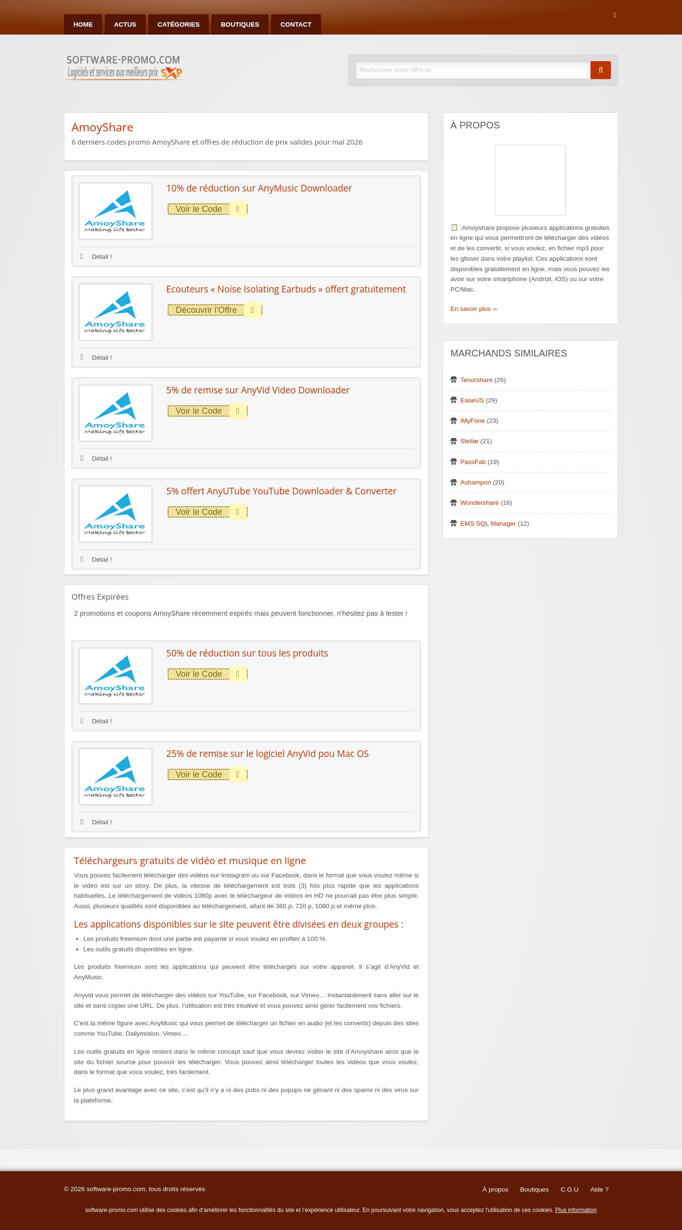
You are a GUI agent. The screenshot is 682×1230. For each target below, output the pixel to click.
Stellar (469, 441)
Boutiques (240, 24)
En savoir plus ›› (473, 308)
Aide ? (599, 1189)
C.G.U (570, 1189)
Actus (125, 24)
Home (83, 24)
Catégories (179, 24)
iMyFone (472, 420)
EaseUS (472, 400)
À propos (495, 1189)
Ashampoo (475, 482)
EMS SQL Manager (488, 523)
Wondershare (479, 502)
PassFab (473, 461)
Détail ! (96, 256)
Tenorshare (476, 379)
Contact (295, 24)
